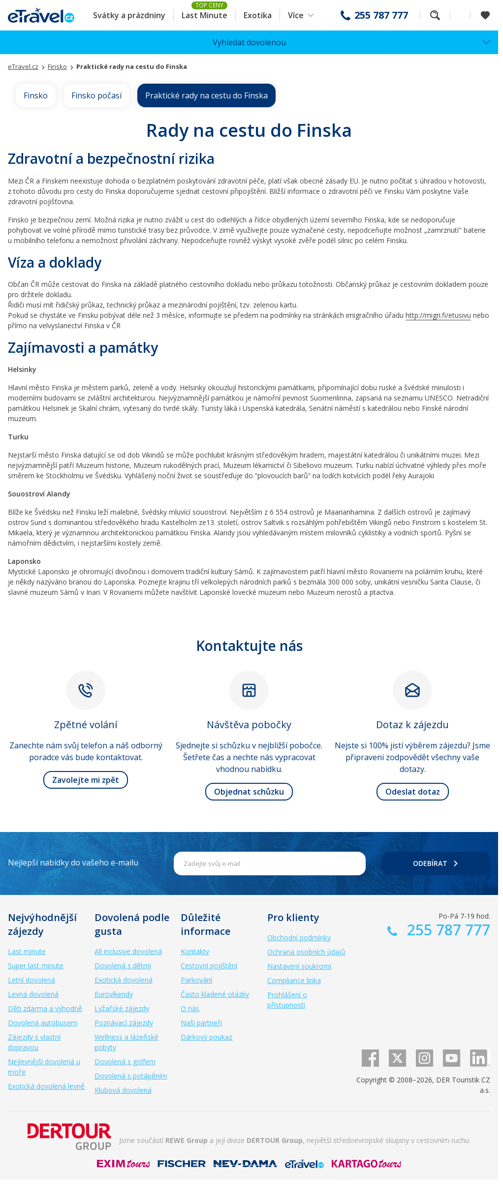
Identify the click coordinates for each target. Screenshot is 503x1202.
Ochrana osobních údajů (306, 951)
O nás (190, 1008)
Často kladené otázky (215, 994)
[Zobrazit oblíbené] (485, 15)
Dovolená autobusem (42, 1022)
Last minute (27, 951)
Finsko (36, 95)
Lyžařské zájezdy (121, 1008)
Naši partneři (201, 1022)
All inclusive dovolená (128, 951)
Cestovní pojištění (209, 965)
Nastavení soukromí (299, 966)
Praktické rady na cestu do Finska (206, 95)
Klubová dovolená (123, 1090)
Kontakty (195, 951)
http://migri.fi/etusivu (438, 315)
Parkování (196, 980)
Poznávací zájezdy (123, 1022)
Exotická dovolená (123, 980)
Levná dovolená (33, 994)
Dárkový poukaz (206, 1037)
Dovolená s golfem (125, 1061)
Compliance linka (294, 980)
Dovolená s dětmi (122, 965)
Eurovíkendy (113, 994)
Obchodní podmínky (299, 937)
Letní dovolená (31, 980)
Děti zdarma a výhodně (45, 1008)
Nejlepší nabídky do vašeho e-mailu (73, 862)
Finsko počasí (96, 95)
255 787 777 (381, 15)
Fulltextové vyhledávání (435, 15)
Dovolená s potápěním (130, 1075)
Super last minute (35, 965)
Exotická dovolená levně (46, 1086)
